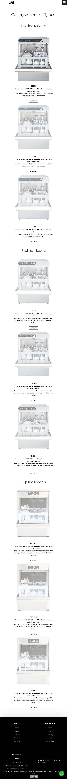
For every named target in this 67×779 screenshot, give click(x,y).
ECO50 (33, 227)
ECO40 (33, 156)
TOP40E (33, 543)
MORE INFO (33, 242)
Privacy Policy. (42, 762)
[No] (65, 774)
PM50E (33, 691)
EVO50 (33, 456)
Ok (32, 776)
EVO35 (33, 311)
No (36, 776)
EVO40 (33, 383)
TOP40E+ (33, 617)
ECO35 (33, 86)
